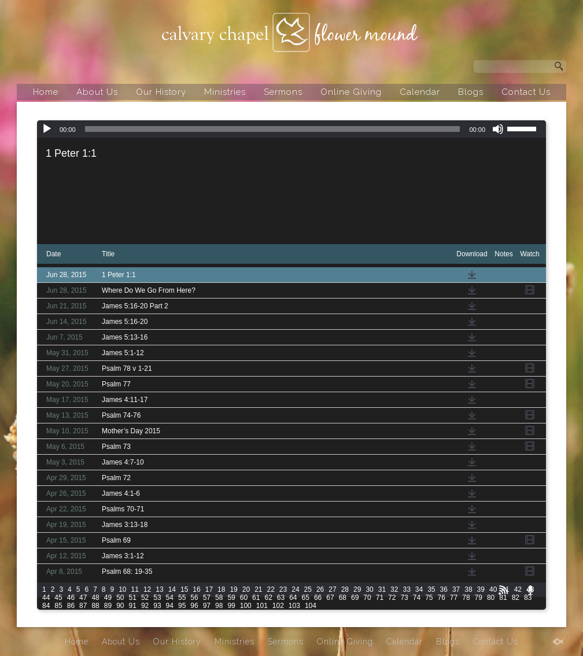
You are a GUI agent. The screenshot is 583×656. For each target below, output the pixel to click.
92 (145, 606)
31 (382, 589)
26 (320, 589)
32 (394, 589)
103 (294, 606)
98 (219, 606)
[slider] (272, 129)
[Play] (47, 129)
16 (196, 589)
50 (120, 598)
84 (46, 606)
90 (120, 606)
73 (404, 598)
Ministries (225, 92)
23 (283, 589)
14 (172, 589)
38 (468, 589)
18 (221, 589)
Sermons (283, 92)
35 (431, 589)
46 (71, 598)
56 (194, 598)
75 (429, 598)
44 (46, 598)
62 (268, 598)
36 (444, 589)
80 (491, 598)
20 (246, 589)
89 (108, 606)
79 (478, 598)
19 (233, 589)
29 (357, 589)
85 (58, 606)
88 (95, 606)
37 (456, 589)
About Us (97, 92)
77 (453, 598)
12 (147, 589)
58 (219, 598)
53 (157, 598)
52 (145, 598)
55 (182, 598)
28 (345, 589)
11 (135, 589)
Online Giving (351, 92)
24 (295, 589)
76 (441, 598)
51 (132, 598)
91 (132, 606)
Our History (161, 92)
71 (379, 598)
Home (45, 92)
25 (308, 589)
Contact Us (526, 92)
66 (318, 598)
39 (481, 589)
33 (406, 589)
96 (194, 606)
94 (170, 606)
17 (209, 589)
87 (83, 606)
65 (305, 598)
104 (310, 606)
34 (419, 589)
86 (71, 606)
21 (258, 589)
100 (246, 606)
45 (58, 598)
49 (108, 598)
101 (262, 606)
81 (503, 598)
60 (244, 598)
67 (330, 598)
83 (528, 598)
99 (231, 606)
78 (466, 598)
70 (367, 598)
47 (83, 598)
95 (182, 606)
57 (207, 598)
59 (231, 598)
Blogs (471, 92)
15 (184, 589)
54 (170, 598)
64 (293, 598)
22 (271, 589)
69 (355, 598)
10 (122, 589)
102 (278, 606)
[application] (291, 129)
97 (207, 606)
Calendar (420, 92)
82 (515, 598)
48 (95, 598)
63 (281, 598)
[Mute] (498, 129)
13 (159, 589)
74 (416, 598)
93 (157, 606)
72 (392, 598)
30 (369, 589)
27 (332, 589)
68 (342, 598)
